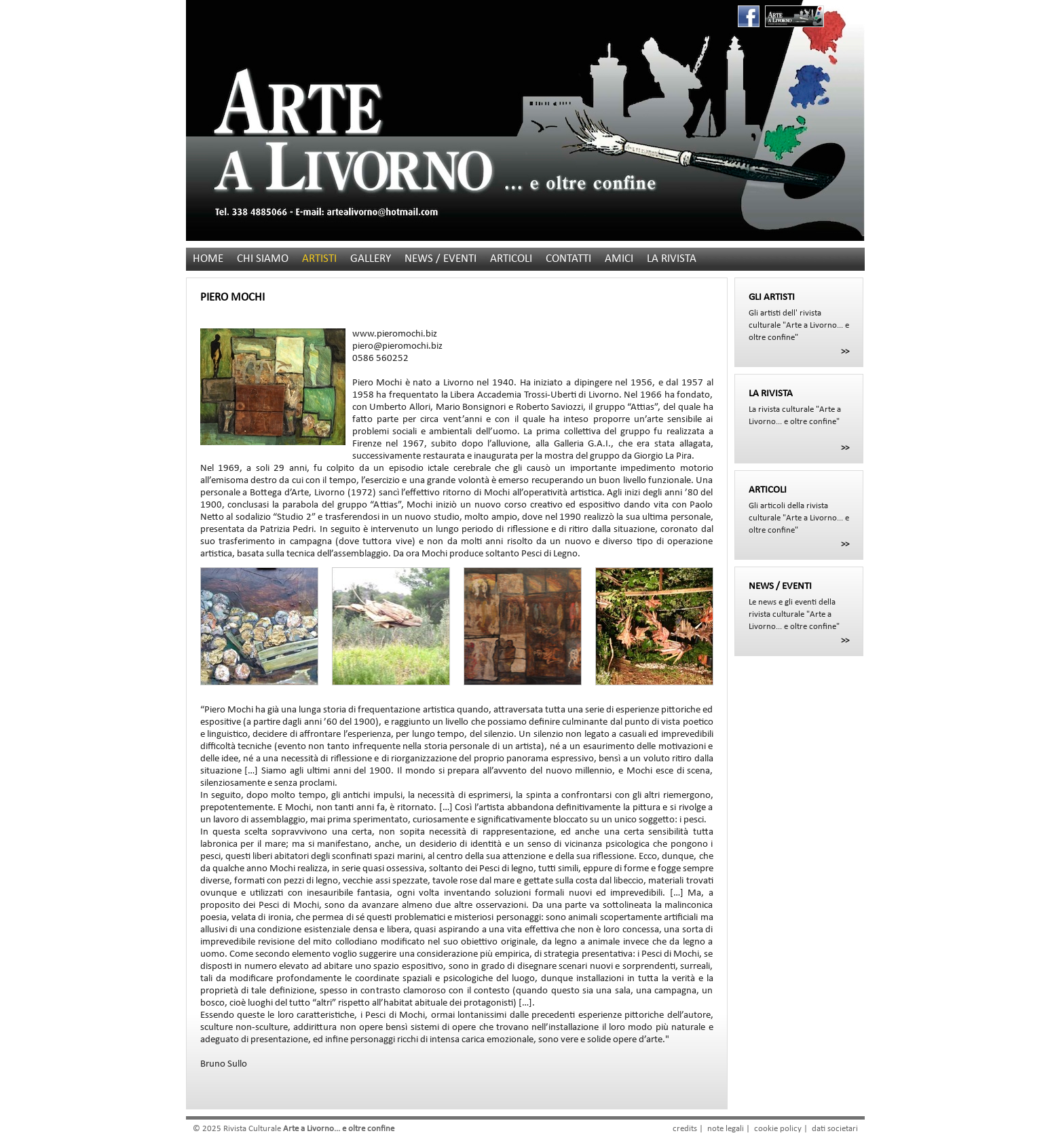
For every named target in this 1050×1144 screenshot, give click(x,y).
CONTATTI (568, 259)
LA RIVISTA (671, 259)
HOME (208, 259)
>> (845, 351)
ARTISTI (319, 259)
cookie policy (778, 1128)
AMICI (619, 259)
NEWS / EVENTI (440, 259)
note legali (725, 1128)
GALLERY (370, 259)
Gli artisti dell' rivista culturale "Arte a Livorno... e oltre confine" (799, 317)
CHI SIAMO (262, 259)
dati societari (835, 1128)
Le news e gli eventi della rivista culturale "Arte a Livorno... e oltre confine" (799, 606)
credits (685, 1128)
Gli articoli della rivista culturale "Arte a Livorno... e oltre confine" (799, 509)
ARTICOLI (511, 259)
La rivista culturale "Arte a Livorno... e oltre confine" (799, 407)
